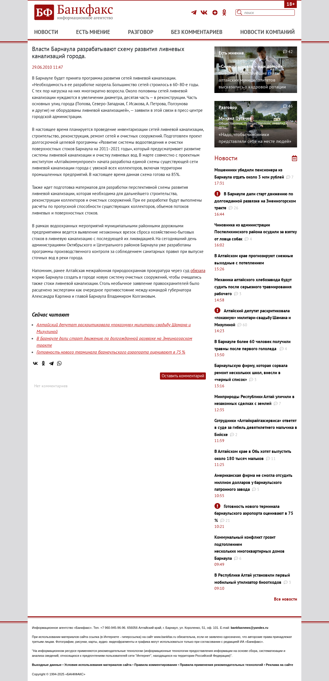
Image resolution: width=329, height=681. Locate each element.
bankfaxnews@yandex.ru (249, 627)
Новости (46, 32)
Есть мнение (93, 32)
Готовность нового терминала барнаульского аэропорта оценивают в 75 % (110, 352)
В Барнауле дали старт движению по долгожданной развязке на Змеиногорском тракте (255, 200)
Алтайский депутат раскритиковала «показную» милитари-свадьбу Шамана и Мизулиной (252, 317)
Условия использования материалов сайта (97, 664)
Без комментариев (196, 32)
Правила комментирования (155, 664)
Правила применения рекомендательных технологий (221, 664)
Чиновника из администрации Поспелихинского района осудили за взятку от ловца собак (255, 232)
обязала (197, 270)
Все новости (285, 599)
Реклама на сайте (279, 664)
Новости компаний (267, 32)
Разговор (140, 32)
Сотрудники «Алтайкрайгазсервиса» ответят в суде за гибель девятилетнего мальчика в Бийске (255, 427)
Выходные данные (47, 664)
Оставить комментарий (183, 375)
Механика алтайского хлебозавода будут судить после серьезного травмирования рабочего (253, 286)
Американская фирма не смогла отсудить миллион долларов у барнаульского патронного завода (253, 482)
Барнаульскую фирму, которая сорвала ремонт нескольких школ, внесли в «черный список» (250, 372)
